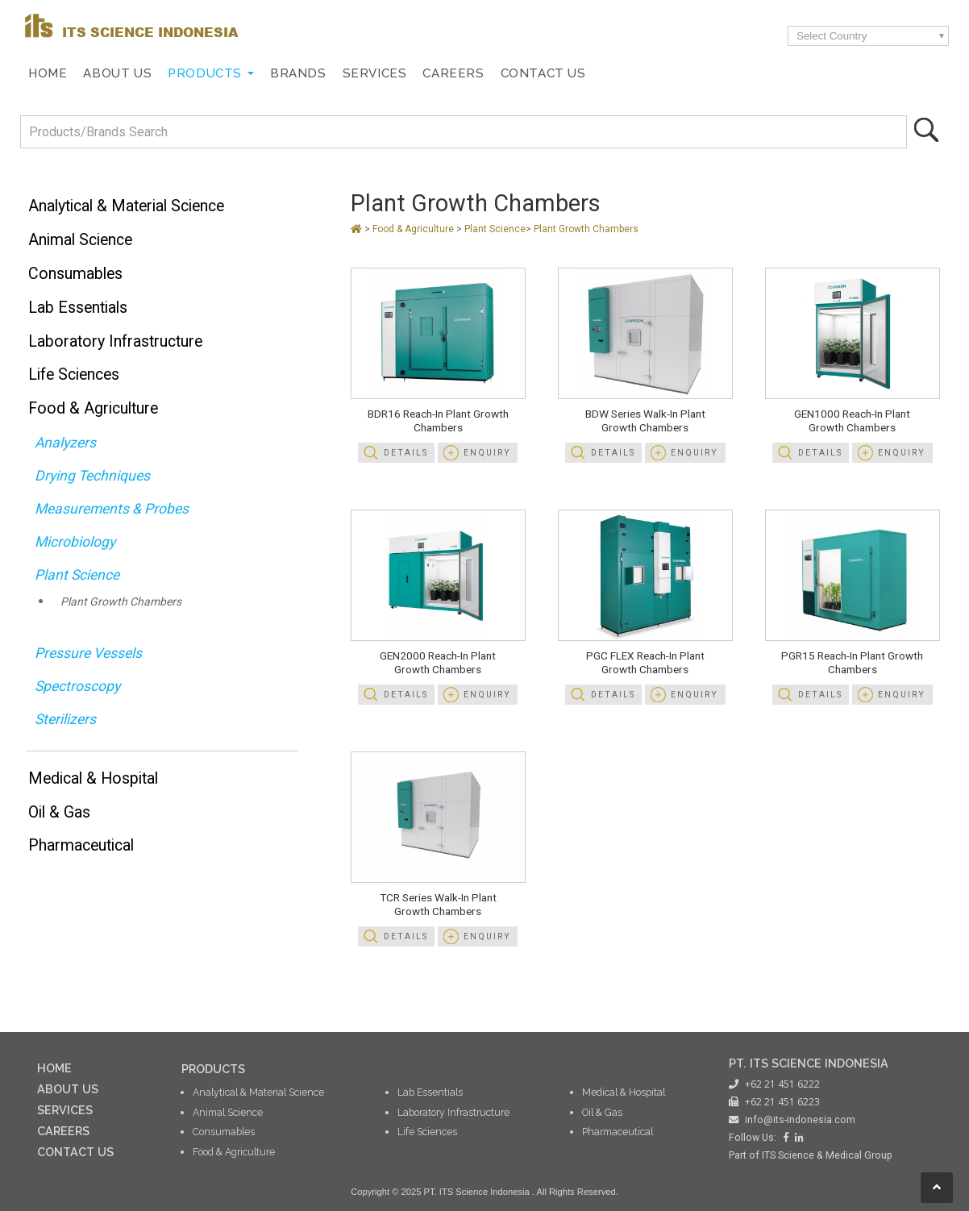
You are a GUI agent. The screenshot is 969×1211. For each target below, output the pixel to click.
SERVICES (65, 1110)
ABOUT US (67, 1089)
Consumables (75, 273)
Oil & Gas (59, 812)
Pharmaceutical (81, 845)
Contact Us (543, 73)
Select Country (831, 36)
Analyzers (65, 443)
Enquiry (487, 452)
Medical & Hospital (93, 778)
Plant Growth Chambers (120, 601)
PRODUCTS (213, 1069)
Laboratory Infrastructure (115, 341)
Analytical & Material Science (126, 206)
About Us (117, 73)
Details (406, 452)
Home (47, 73)
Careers (453, 73)
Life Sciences (73, 374)
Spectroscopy (77, 686)
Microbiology (75, 542)
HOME (54, 1068)
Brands (298, 73)
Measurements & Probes (112, 509)
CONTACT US (75, 1152)
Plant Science (77, 575)
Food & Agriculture (93, 408)
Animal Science (80, 240)
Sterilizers (65, 719)
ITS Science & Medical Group (827, 1155)
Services (375, 73)
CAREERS (63, 1131)
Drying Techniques (92, 476)
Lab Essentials (77, 307)
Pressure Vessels (88, 653)
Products (205, 73)
